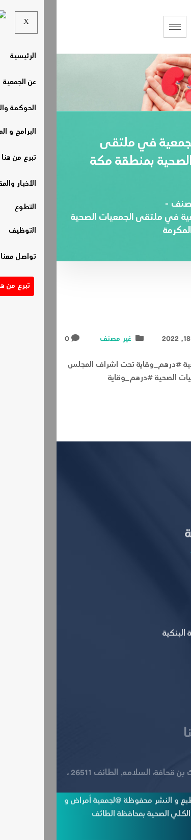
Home (174, 204)
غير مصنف (59, 339)
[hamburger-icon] (118, 27)
